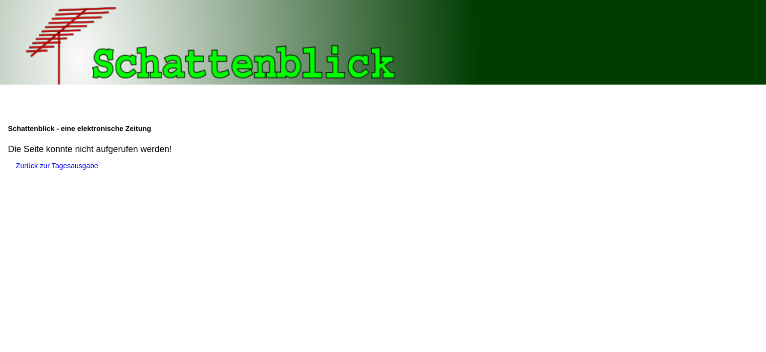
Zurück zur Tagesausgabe (57, 166)
